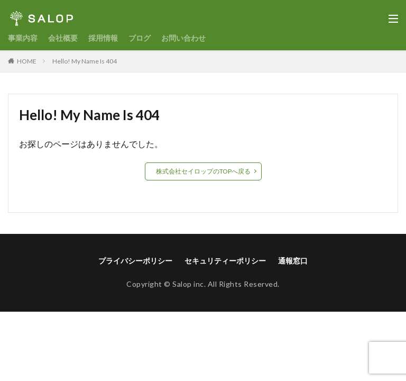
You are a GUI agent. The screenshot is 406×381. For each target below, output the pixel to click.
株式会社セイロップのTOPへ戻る (203, 171)
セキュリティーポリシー (225, 260)
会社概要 (63, 37)
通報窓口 (293, 260)
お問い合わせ (183, 37)
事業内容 (23, 37)
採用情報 (103, 37)
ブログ (139, 37)
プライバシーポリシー (135, 260)
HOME (26, 61)
